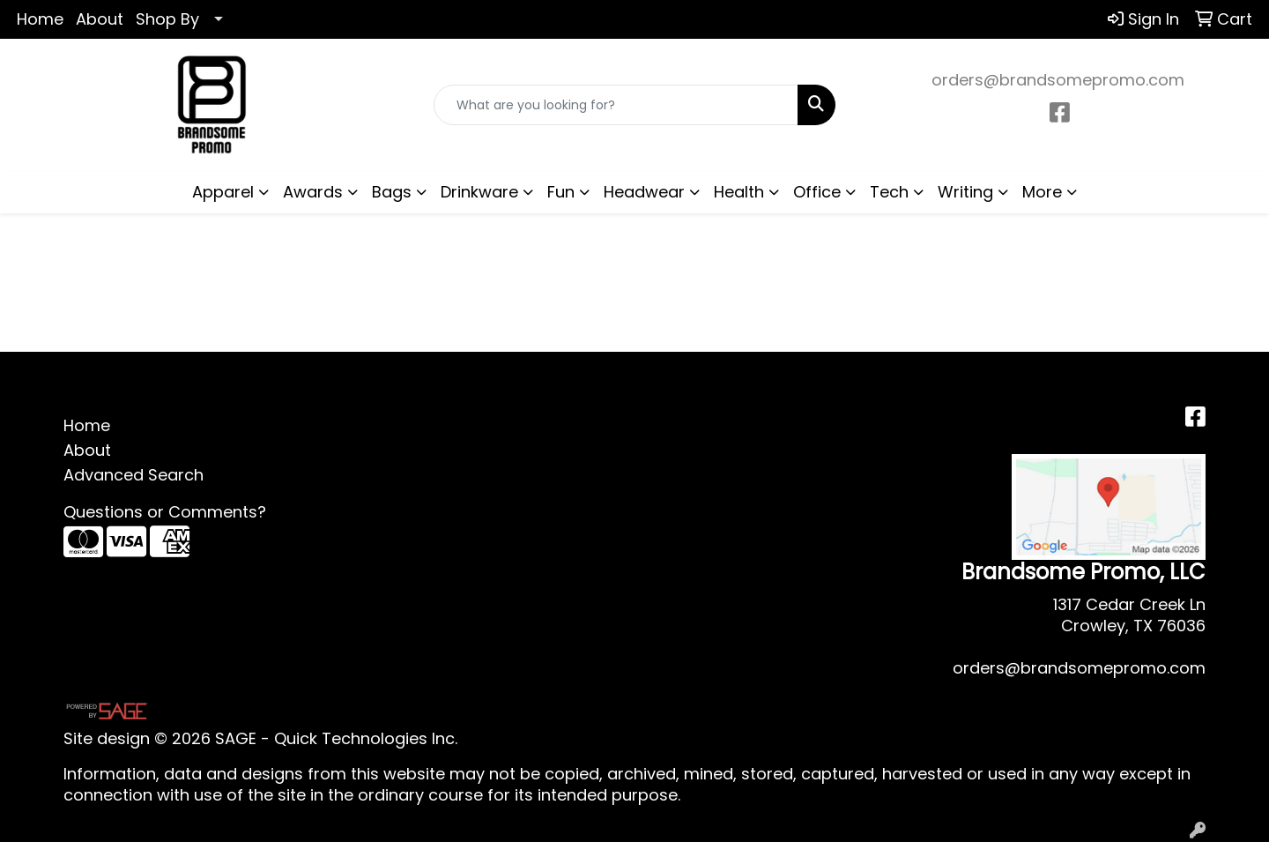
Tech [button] (889, 192)
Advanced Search (133, 475)
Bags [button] (392, 192)
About (99, 19)
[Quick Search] (616, 105)
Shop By (167, 19)
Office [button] (817, 192)
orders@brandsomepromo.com (1057, 80)
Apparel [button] (223, 192)
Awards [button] (313, 192)
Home (40, 19)
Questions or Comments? (164, 512)
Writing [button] (965, 192)
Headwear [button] (644, 192)
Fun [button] (561, 192)
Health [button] (739, 192)
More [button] (1042, 192)
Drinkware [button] (479, 192)
